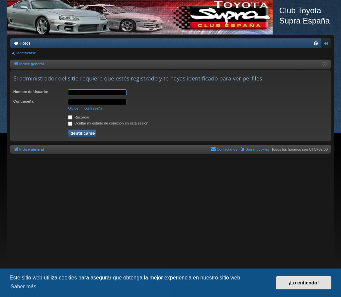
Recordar (78, 117)
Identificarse (26, 53)
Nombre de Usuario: (30, 92)
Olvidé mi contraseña (85, 108)
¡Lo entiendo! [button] (304, 282)
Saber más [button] (23, 286)
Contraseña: (24, 101)
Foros (25, 43)
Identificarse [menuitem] (327, 44)
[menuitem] (316, 43)
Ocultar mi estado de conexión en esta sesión (108, 123)
